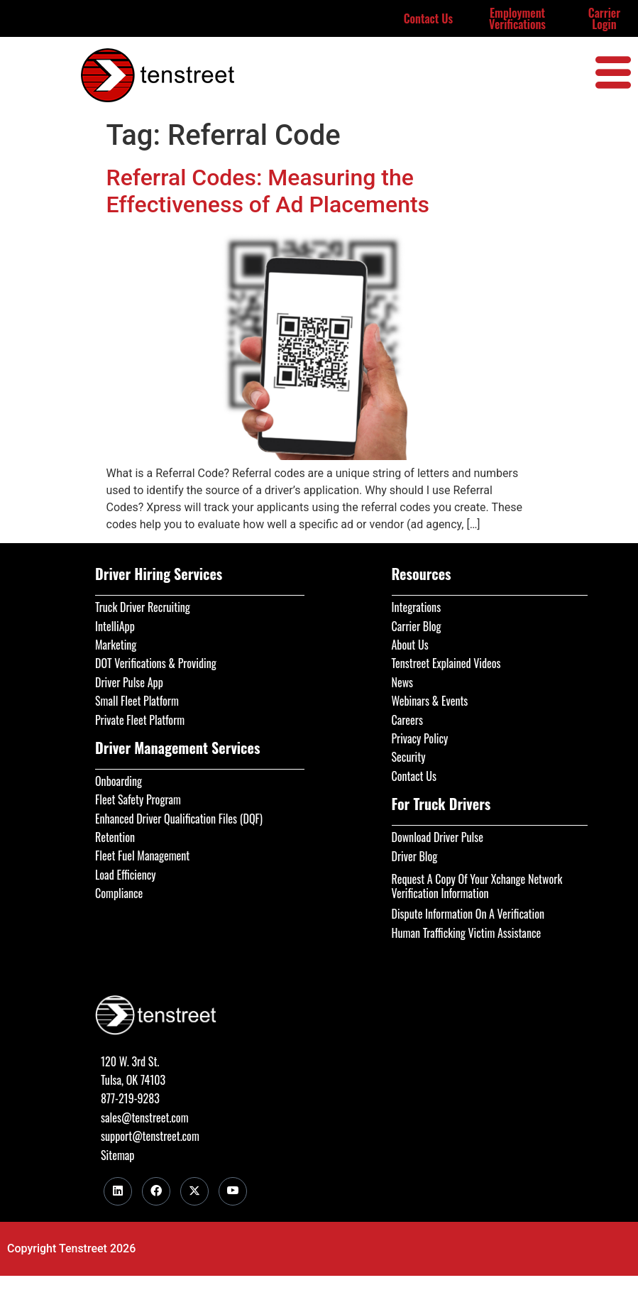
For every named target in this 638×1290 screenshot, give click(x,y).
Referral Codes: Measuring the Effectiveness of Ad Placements (268, 191)
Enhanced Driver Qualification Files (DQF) (179, 818)
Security (409, 756)
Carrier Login (604, 18)
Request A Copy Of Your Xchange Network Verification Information (477, 886)
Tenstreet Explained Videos (446, 663)
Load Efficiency (125, 874)
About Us (410, 644)
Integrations (416, 607)
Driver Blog (415, 856)
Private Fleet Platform (140, 719)
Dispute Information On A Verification (468, 913)
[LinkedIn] (118, 1191)
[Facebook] (156, 1191)
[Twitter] (194, 1191)
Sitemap (117, 1155)
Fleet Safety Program (138, 799)
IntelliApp (115, 626)
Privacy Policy (420, 738)
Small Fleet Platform (137, 700)
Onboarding (118, 780)
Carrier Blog (416, 626)
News (403, 682)
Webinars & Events (430, 700)
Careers (407, 719)
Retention (115, 837)
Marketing (115, 644)
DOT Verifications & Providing (155, 663)
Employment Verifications (517, 18)
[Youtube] (233, 1191)
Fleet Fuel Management (142, 855)
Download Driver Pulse (437, 837)
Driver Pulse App (129, 682)
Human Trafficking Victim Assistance (466, 932)
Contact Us (428, 18)
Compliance (119, 893)
